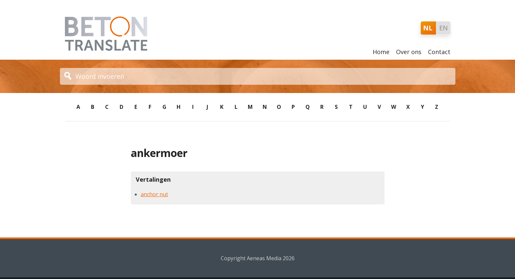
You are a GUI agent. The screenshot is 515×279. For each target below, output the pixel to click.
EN (443, 27)
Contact (439, 52)
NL (428, 27)
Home (381, 52)
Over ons (408, 52)
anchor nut (154, 194)
